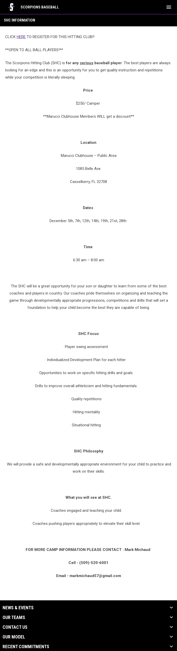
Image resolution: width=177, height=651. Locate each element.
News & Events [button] (18, 607)
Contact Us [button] (15, 627)
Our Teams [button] (14, 617)
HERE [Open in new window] (21, 37)
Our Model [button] (14, 637)
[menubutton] (169, 7)
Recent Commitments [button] (26, 646)
